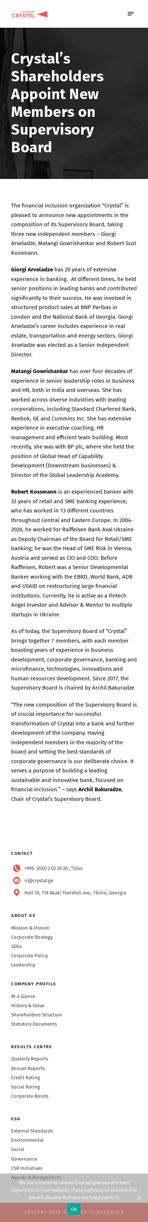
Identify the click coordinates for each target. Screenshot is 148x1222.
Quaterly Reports (29, 1059)
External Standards (32, 1131)
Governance (24, 1159)
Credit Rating (25, 1077)
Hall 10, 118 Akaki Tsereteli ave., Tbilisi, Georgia (75, 893)
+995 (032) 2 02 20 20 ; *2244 (53, 868)
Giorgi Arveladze (32, 269)
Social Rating (25, 1087)
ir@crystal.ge (38, 880)
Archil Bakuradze (99, 789)
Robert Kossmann (34, 491)
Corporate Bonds (29, 1096)
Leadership (23, 965)
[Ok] (138, 1198)
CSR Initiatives (27, 1168)
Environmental (27, 1140)
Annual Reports (28, 1068)
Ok (74, 1209)
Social (17, 1149)
